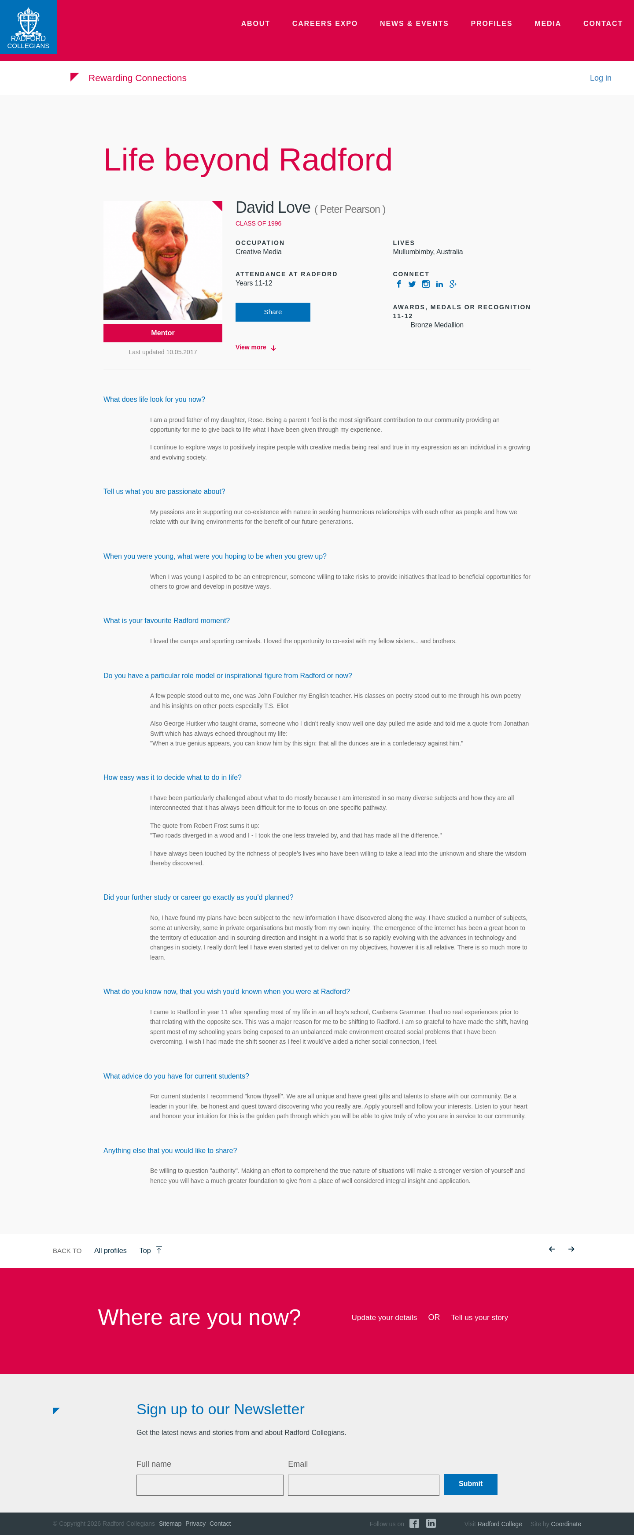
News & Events (431, 33)
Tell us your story (481, 1317)
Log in (601, 82)
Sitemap (170, 1523)
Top (151, 1250)
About (286, 33)
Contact (605, 33)
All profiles (110, 1250)
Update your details (383, 1317)
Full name (153, 1464)
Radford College (500, 1524)
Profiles (501, 33)
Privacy (195, 1523)
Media (554, 33)
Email (298, 1464)
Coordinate (566, 1524)
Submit (471, 1484)
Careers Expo (350, 33)
